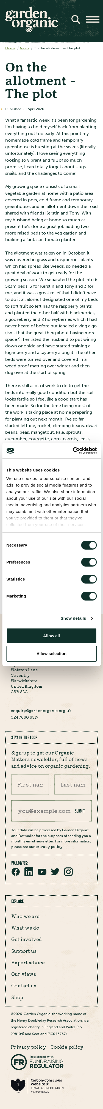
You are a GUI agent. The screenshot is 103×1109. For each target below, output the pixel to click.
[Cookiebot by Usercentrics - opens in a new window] (73, 450)
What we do (25, 927)
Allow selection (51, 653)
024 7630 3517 (24, 717)
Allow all (51, 635)
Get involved (26, 939)
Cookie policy (67, 1047)
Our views (23, 974)
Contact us (23, 985)
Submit (80, 811)
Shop (17, 997)
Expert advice (28, 962)
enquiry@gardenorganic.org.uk (41, 710)
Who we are (25, 916)
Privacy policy (28, 1047)
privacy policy (49, 846)
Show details (73, 618)
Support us (24, 951)
